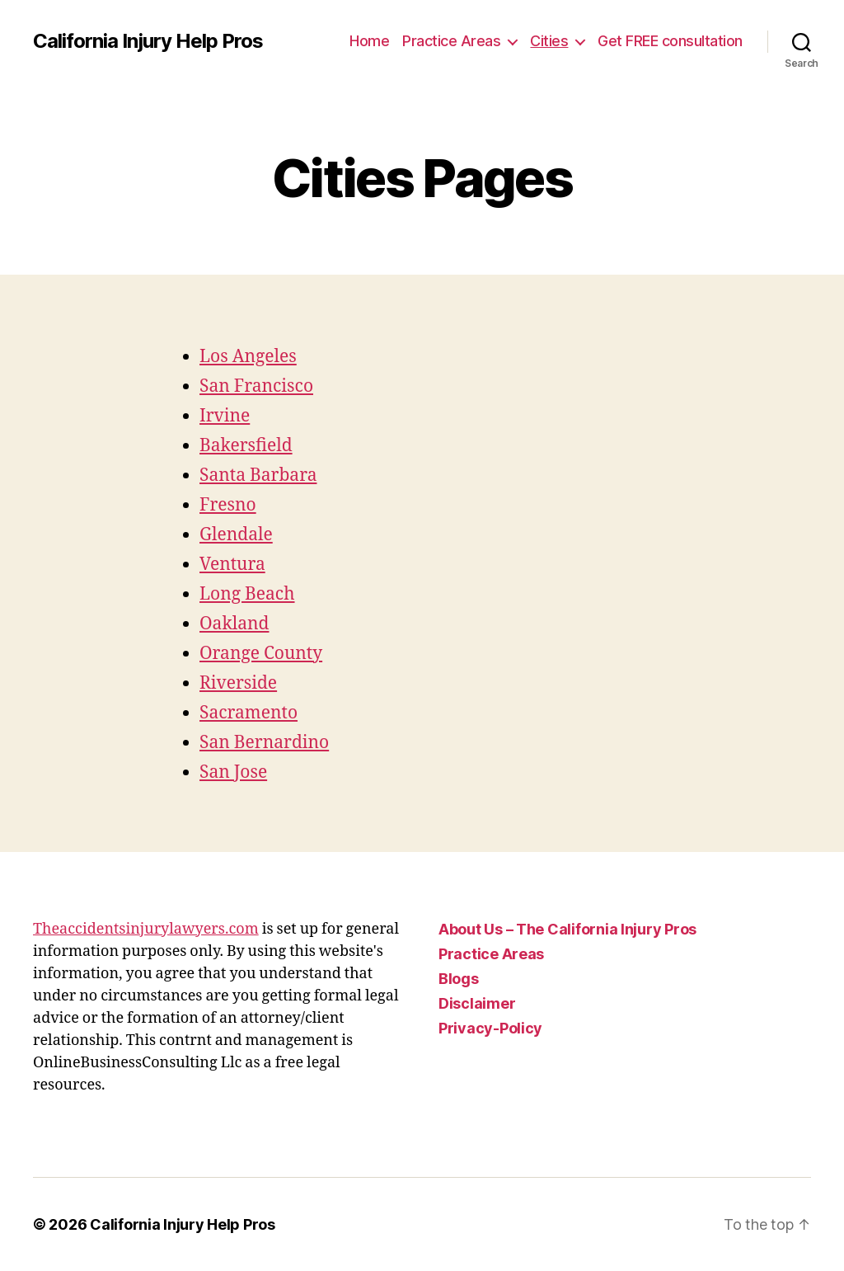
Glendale (236, 535)
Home (369, 40)
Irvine (224, 416)
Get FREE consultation (670, 40)
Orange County (260, 654)
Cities (549, 40)
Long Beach (247, 594)
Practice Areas (451, 40)
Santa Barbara (257, 475)
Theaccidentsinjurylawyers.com (146, 929)
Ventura (232, 564)
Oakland (234, 624)
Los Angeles (248, 357)
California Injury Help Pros (148, 41)
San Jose (233, 772)
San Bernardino (264, 743)
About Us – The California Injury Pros (567, 929)
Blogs (458, 978)
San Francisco (256, 386)
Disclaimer (476, 1003)
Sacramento (248, 713)
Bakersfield (246, 446)
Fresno (227, 505)
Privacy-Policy (490, 1028)
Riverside (238, 683)
